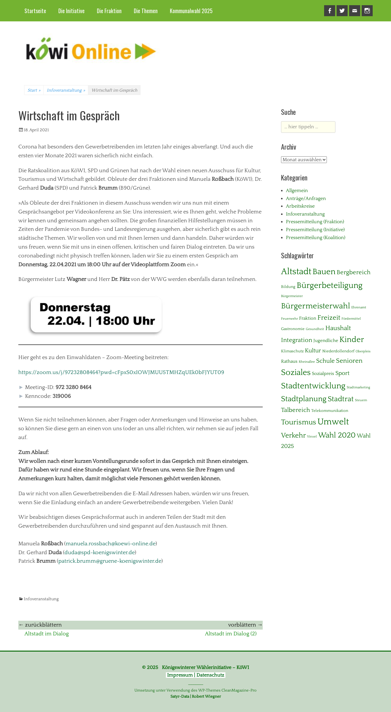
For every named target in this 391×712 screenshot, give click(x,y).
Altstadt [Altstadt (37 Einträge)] (296, 272)
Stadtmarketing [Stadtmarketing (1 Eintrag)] (358, 387)
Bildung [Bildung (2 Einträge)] (288, 287)
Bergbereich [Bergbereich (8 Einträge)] (354, 272)
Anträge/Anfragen (306, 198)
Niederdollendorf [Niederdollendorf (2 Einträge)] (338, 351)
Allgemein (297, 190)
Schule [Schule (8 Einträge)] (325, 361)
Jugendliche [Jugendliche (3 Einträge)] (325, 340)
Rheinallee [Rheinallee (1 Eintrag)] (307, 362)
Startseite (35, 11)
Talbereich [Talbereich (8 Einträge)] (295, 410)
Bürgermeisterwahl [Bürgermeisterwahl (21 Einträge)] (315, 306)
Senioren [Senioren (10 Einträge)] (349, 361)
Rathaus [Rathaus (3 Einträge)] (289, 361)
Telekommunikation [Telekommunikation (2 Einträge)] (329, 411)
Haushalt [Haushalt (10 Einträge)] (338, 328)
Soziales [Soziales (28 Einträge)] (296, 372)
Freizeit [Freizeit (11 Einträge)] (328, 317)
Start (33, 90)
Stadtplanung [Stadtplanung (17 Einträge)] (304, 399)
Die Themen (146, 11)
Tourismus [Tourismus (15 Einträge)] (298, 422)
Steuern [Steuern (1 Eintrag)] (361, 400)
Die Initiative (71, 11)
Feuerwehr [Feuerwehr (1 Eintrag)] (289, 319)
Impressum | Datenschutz (195, 675)
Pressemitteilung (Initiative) (315, 229)
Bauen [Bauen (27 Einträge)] (323, 271)
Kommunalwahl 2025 (191, 11)
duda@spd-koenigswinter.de (99, 553)
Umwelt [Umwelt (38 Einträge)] (333, 422)
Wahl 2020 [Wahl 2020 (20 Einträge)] (337, 435)
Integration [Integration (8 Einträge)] (296, 340)
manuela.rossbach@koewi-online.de (110, 544)
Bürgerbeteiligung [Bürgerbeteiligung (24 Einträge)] (330, 285)
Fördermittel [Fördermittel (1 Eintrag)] (351, 319)
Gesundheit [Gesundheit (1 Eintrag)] (315, 329)
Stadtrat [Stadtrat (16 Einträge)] (341, 399)
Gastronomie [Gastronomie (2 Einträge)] (293, 329)
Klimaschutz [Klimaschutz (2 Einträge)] (292, 351)
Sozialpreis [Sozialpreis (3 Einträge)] (323, 373)
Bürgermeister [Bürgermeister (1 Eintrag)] (292, 296)
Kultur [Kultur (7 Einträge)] (313, 350)
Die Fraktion (109, 11)
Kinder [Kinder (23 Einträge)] (351, 339)
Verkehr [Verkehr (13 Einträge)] (293, 435)
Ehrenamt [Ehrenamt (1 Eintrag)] (358, 307)
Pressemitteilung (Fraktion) (315, 221)
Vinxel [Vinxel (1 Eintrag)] (312, 436)
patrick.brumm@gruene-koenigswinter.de (109, 561)
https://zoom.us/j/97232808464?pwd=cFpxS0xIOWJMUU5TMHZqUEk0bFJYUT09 (121, 372)
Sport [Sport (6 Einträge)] (342, 373)
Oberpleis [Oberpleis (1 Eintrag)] (363, 351)
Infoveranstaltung (66, 90)
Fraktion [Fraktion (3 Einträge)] (307, 318)
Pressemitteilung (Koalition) (315, 237)
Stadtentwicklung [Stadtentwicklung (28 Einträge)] (313, 386)
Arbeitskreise (300, 206)
